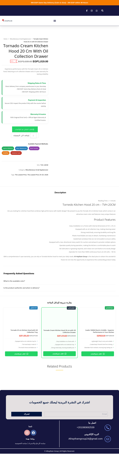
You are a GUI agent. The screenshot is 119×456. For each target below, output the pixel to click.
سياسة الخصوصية (21, 443)
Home (5, 38)
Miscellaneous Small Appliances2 (20, 38)
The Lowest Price (21, 174)
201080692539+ (85, 427)
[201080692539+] (108, 428)
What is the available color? (14, 281)
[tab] (60, 192)
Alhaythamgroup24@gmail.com (85, 438)
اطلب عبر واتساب (98, 353)
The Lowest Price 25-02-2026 (37, 174)
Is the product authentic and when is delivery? (21, 288)
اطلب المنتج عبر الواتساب (24, 129)
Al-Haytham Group (80, 256)
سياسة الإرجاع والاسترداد (36, 443)
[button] (102, 11)
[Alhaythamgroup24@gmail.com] (108, 439)
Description (60, 192)
